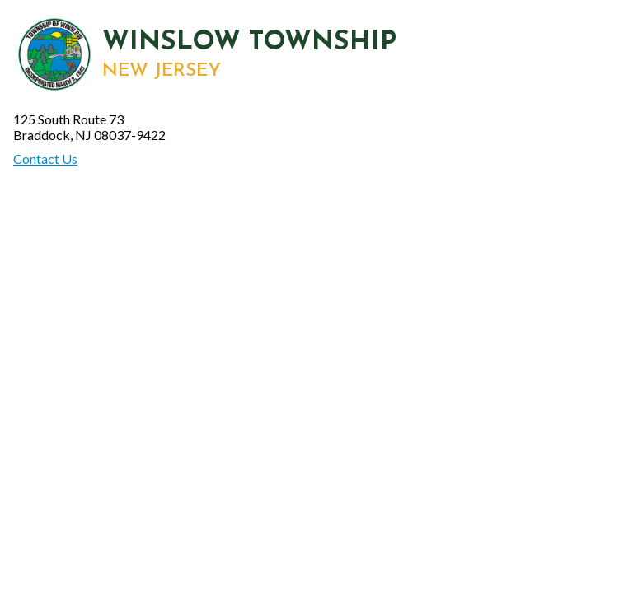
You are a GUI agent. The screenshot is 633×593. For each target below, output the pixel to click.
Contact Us (45, 158)
